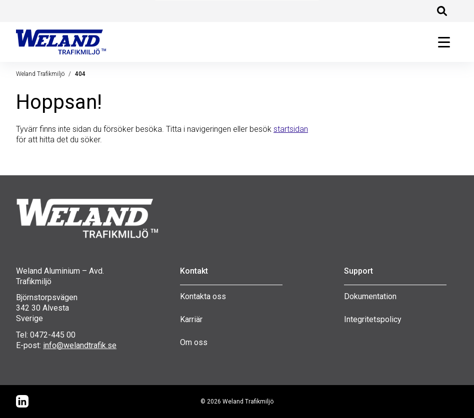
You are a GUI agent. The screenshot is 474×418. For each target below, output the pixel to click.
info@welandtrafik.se (79, 345)
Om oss (194, 342)
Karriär (191, 319)
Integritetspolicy (373, 319)
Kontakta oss (203, 296)
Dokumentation (370, 296)
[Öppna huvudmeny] (444, 42)
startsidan (291, 129)
